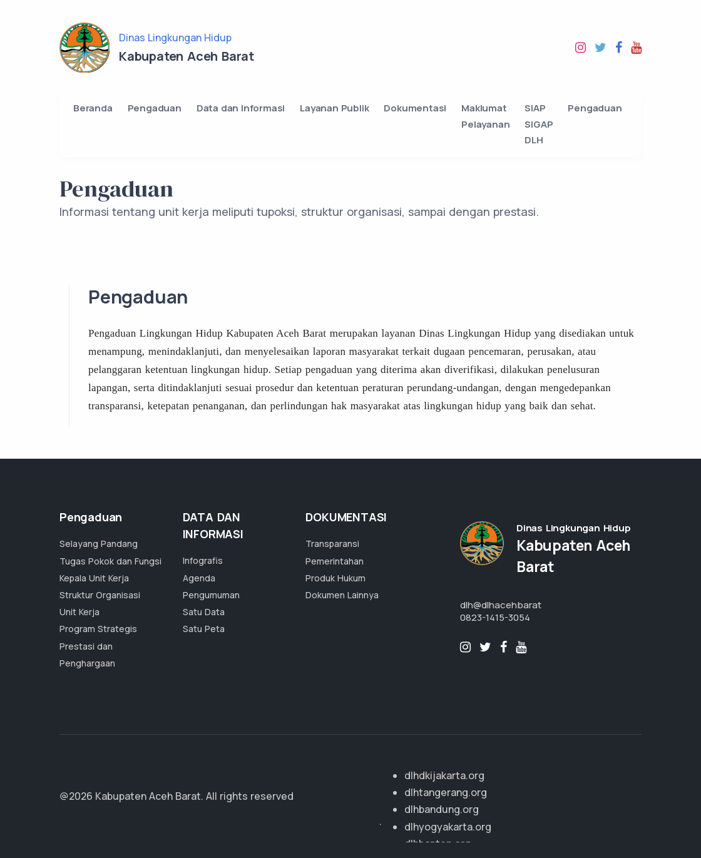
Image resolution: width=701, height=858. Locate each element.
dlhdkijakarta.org (444, 775)
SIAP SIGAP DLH (538, 123)
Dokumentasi (415, 108)
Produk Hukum (335, 578)
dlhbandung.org (441, 809)
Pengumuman (211, 595)
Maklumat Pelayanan (485, 116)
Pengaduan (155, 108)
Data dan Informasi (241, 108)
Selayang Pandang (98, 543)
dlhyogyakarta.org (447, 827)
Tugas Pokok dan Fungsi (110, 561)
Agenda (199, 578)
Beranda (93, 108)
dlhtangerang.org (445, 792)
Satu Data (204, 612)
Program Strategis (98, 629)
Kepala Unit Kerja (94, 578)
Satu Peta (204, 629)
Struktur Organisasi (99, 595)
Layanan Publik (334, 108)
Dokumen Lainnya (342, 595)
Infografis (203, 560)
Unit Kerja (79, 612)
